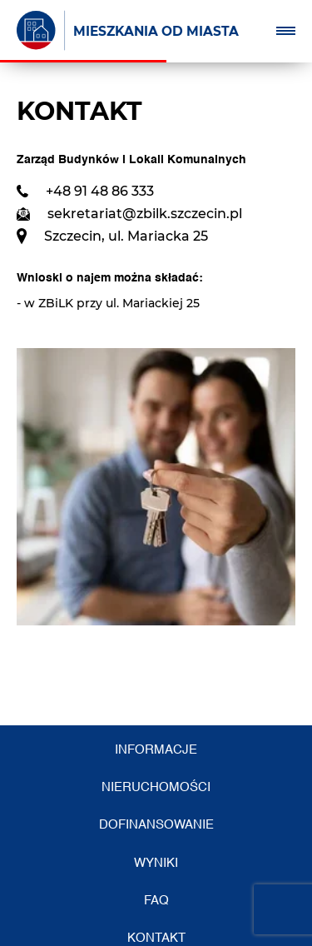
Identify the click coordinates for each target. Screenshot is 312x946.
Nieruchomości (156, 787)
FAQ (156, 900)
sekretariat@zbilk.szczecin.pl (144, 214)
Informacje (156, 750)
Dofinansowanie (156, 825)
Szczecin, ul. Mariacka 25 (126, 236)
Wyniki (156, 863)
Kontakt (156, 938)
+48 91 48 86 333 (100, 191)
